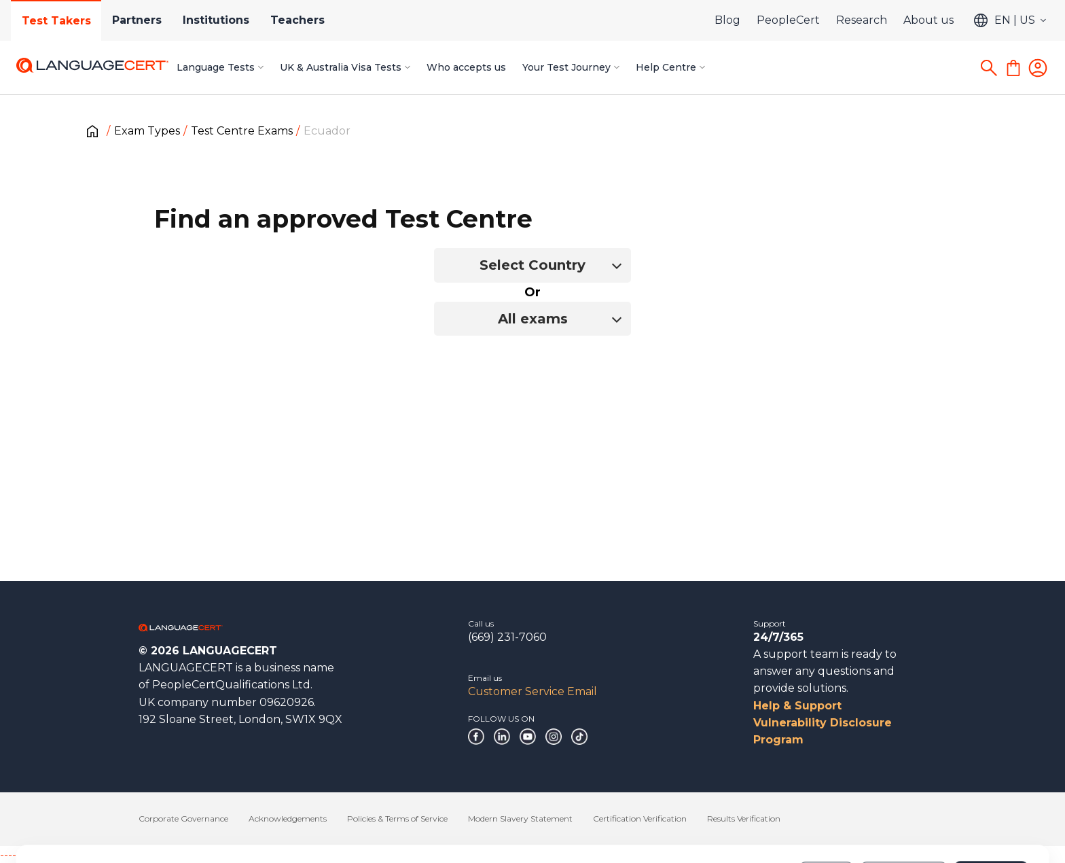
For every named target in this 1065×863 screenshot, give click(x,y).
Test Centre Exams (242, 130)
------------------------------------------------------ (110, 854)
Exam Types (147, 130)
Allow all (990, 815)
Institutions (217, 20)
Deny (827, 815)
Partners (137, 20)
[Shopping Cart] (1013, 68)
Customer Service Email (532, 691)
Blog (727, 20)
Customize (904, 815)
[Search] (989, 68)
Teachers (299, 20)
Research (861, 20)
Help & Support (797, 705)
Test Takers (56, 20)
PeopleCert (788, 20)
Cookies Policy (144, 821)
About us (928, 20)
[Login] (1038, 68)
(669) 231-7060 (507, 637)
